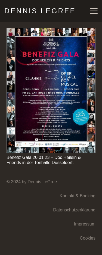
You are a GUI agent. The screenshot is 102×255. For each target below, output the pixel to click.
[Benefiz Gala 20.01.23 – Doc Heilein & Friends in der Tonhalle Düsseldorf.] (51, 90)
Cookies (87, 238)
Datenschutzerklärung (74, 210)
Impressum (84, 224)
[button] (93, 11)
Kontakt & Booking (77, 196)
